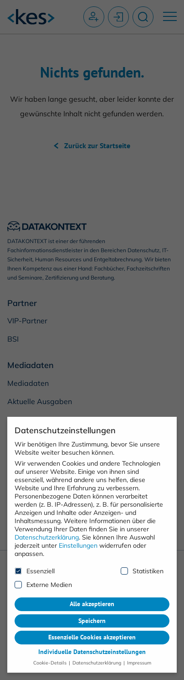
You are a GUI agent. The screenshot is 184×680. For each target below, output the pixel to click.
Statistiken (142, 565)
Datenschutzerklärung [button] (97, 657)
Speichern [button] (92, 615)
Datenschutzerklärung (47, 532)
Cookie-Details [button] (50, 657)
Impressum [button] (138, 657)
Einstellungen (78, 540)
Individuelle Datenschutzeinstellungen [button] (92, 646)
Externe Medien (43, 580)
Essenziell (35, 565)
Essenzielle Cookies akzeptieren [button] (92, 632)
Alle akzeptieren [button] (92, 599)
